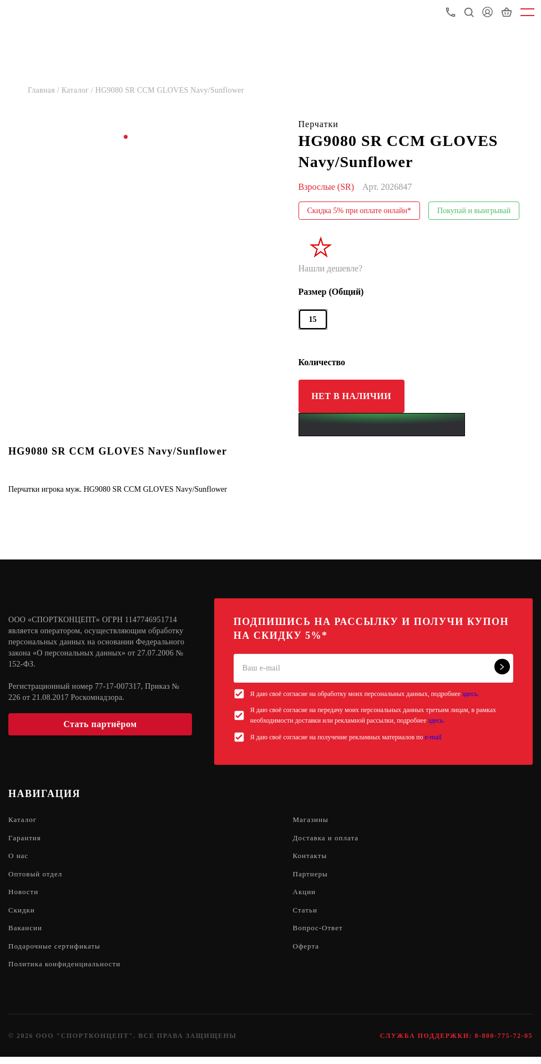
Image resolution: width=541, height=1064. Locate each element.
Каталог (23, 820)
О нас (19, 858)
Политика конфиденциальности (68, 971)
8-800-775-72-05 (504, 1043)
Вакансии (26, 933)
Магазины (312, 820)
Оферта (307, 952)
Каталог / (78, 90)
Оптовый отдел (37, 877)
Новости (24, 895)
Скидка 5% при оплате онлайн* (359, 210)
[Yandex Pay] (382, 424)
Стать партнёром (99, 724)
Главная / (45, 90)
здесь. (470, 694)
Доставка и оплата (328, 839)
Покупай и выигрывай (473, 210)
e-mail (433, 737)
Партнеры (311, 877)
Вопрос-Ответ (319, 933)
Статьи (306, 914)
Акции (305, 895)
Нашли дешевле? (331, 268)
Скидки (22, 914)
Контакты (311, 858)
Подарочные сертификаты (57, 952)
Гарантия (25, 839)
